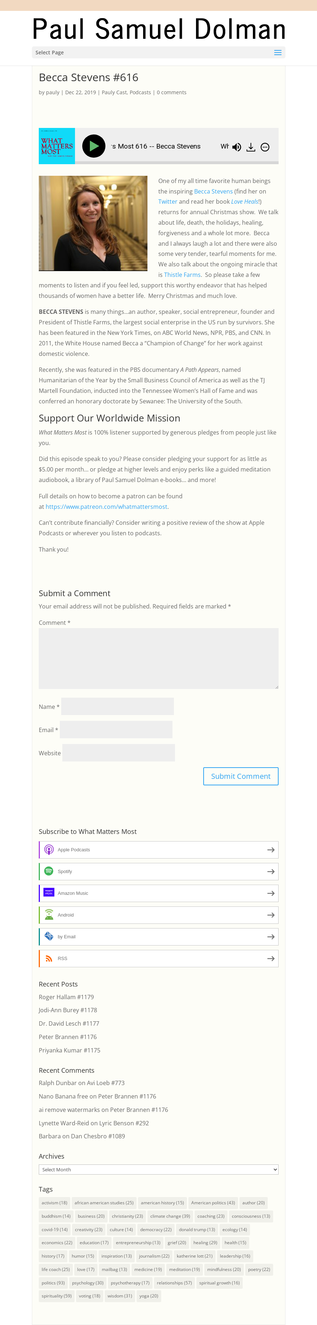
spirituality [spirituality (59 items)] (57, 1296)
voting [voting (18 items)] (89, 1296)
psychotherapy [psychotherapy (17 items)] (130, 1283)
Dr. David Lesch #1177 (69, 1023)
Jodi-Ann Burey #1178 (68, 1010)
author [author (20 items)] (253, 1203)
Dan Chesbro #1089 (98, 1136)
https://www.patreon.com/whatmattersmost (106, 507)
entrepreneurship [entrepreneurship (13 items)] (138, 1242)
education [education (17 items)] (94, 1242)
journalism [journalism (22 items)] (154, 1256)
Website (50, 753)
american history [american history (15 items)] (162, 1203)
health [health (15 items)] (235, 1242)
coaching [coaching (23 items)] (211, 1216)
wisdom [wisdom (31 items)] (120, 1296)
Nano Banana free (63, 1096)
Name (49, 707)
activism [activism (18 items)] (54, 1203)
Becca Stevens (213, 191)
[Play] (95, 146)
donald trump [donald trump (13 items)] (197, 1229)
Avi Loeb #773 (106, 1083)
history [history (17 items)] (53, 1256)
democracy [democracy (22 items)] (156, 1229)
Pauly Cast (114, 92)
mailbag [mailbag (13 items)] (114, 1269)
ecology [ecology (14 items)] (234, 1229)
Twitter (168, 201)
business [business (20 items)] (91, 1216)
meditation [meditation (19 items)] (184, 1269)
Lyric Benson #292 (124, 1123)
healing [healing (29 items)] (205, 1242)
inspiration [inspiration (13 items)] (116, 1256)
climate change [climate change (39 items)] (170, 1216)
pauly (52, 92)
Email (48, 730)
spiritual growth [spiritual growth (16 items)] (219, 1283)
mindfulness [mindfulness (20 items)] (224, 1269)
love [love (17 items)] (86, 1269)
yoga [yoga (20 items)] (148, 1296)
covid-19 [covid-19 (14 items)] (55, 1229)
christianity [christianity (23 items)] (127, 1216)
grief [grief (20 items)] (177, 1242)
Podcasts (140, 92)
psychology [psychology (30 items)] (88, 1283)
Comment (55, 623)
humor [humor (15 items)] (83, 1256)
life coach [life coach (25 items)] (56, 1269)
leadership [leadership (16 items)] (235, 1256)
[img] (265, 147)
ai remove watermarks (69, 1110)
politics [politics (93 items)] (53, 1283)
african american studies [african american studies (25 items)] (104, 1203)
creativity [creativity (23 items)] (89, 1229)
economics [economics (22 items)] (57, 1242)
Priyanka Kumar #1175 (69, 1050)
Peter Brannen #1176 (68, 1037)
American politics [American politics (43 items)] (213, 1203)
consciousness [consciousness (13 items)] (251, 1216)
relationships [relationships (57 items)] (174, 1283)
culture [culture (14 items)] (121, 1229)
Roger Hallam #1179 (66, 997)
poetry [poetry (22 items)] (259, 1269)
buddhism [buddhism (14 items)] (56, 1216)
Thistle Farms (182, 275)
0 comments (172, 92)
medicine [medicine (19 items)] (148, 1269)
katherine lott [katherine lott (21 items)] (195, 1256)
